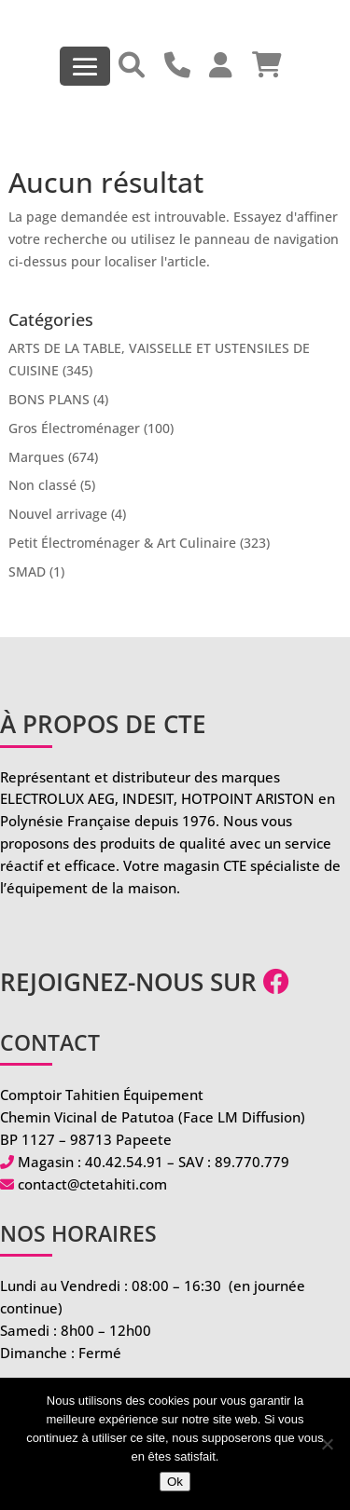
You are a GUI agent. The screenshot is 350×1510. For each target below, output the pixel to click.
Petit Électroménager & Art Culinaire (122, 542)
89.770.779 (252, 1161)
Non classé (42, 485)
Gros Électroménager (74, 428)
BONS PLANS (49, 399)
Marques (36, 457)
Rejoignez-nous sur (144, 982)
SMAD (27, 571)
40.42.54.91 (124, 1161)
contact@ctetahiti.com (92, 1184)
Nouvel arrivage (57, 514)
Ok (175, 1482)
